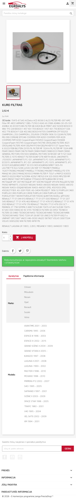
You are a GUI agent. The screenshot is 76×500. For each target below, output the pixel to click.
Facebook (4, 457)
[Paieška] (38, 13)
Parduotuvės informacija (16, 491)
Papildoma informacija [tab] (33, 276)
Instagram (20, 457)
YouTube (12, 457)
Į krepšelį (24, 237)
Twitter (20, 251)
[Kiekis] (5, 238)
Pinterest (27, 251)
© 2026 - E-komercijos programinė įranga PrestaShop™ (27, 496)
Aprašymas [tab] (13, 276)
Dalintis (13, 251)
